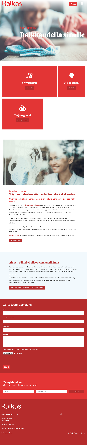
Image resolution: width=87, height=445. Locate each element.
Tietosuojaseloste (6, 433)
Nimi (5, 309)
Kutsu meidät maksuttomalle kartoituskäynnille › (27, 288)
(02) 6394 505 (7, 424)
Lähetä (6, 367)
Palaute (6, 334)
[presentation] (17, 360)
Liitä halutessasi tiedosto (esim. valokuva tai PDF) (20, 350)
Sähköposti (7, 326)
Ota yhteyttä (14, 235)
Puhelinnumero (8, 318)
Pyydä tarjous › (15, 240)
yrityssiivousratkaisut (32, 205)
